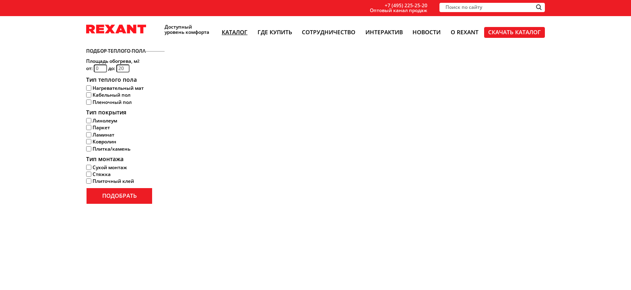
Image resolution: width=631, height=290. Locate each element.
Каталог (234, 32)
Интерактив (384, 32)
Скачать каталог (514, 32)
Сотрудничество (328, 32)
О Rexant (464, 32)
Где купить (275, 32)
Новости (426, 32)
